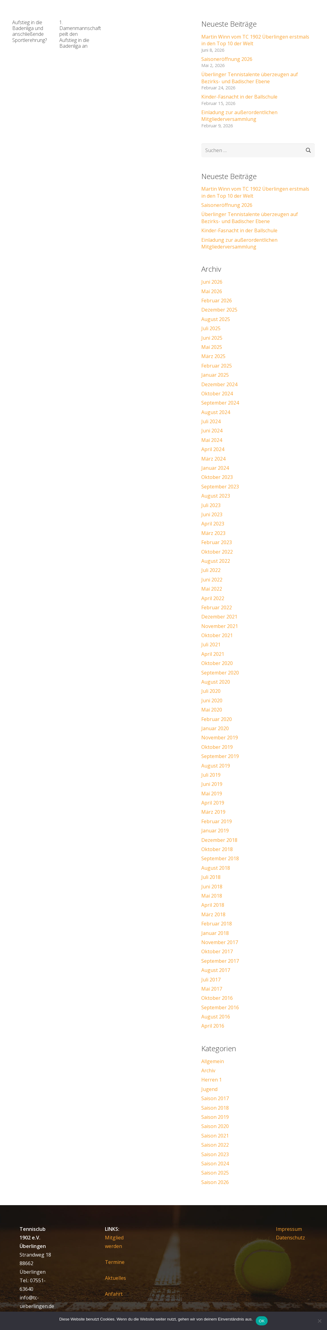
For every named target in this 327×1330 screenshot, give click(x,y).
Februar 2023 (216, 542)
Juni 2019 (211, 784)
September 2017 (220, 961)
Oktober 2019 (217, 747)
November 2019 (219, 737)
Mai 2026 (211, 291)
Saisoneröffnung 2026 (226, 59)
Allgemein (212, 1061)
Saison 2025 (215, 1172)
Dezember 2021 (219, 616)
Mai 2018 (211, 895)
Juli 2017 (211, 979)
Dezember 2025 (219, 309)
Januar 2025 (215, 375)
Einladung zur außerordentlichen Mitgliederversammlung (239, 115)
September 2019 (220, 756)
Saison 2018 (215, 1107)
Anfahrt (114, 1294)
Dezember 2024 (219, 384)
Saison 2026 (215, 1182)
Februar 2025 (216, 365)
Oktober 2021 (217, 635)
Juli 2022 (211, 570)
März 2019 (213, 812)
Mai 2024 (211, 440)
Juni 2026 (211, 281)
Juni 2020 (211, 700)
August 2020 (215, 681)
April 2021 (212, 654)
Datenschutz (290, 1237)
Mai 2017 (211, 988)
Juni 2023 (211, 514)
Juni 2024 (211, 430)
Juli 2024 (211, 421)
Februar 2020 (216, 719)
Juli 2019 (211, 774)
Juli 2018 (211, 877)
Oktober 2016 (217, 998)
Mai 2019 (211, 793)
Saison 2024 (215, 1163)
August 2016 (215, 1016)
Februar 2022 (216, 607)
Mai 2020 (211, 709)
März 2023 (213, 533)
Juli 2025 (211, 328)
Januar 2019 (215, 830)
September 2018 (220, 858)
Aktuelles (115, 1278)
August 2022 (215, 561)
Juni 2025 (211, 337)
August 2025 (215, 319)
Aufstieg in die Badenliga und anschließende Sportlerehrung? (29, 31)
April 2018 (212, 905)
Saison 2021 (215, 1135)
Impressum (289, 1229)
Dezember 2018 (219, 840)
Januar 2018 (215, 933)
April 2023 (212, 523)
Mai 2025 (211, 347)
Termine (114, 1262)
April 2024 (212, 449)
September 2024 (220, 402)
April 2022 (212, 598)
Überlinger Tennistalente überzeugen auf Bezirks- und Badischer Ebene (249, 77)
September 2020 (220, 672)
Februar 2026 (216, 300)
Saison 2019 (215, 1117)
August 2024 (215, 412)
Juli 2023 (211, 505)
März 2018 (213, 914)
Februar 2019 (216, 821)
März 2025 (213, 356)
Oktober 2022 (217, 551)
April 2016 (212, 1025)
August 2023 (215, 495)
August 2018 (215, 868)
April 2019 (212, 802)
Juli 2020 (211, 691)
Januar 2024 (215, 468)
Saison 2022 (215, 1144)
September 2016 (220, 1007)
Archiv (208, 1070)
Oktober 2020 (217, 663)
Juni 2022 (211, 579)
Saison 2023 (215, 1154)
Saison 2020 (215, 1126)
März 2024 (213, 458)
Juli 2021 (211, 644)
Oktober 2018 (217, 849)
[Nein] (319, 1321)
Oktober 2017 (217, 951)
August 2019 (215, 765)
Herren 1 (211, 1079)
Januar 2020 (215, 728)
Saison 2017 (215, 1098)
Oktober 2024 (217, 393)
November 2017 (219, 942)
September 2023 (220, 486)
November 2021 (219, 626)
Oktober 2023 (217, 477)
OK (262, 1321)
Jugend (209, 1089)
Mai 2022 (211, 588)
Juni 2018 (211, 886)
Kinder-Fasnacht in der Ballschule (239, 96)
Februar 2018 (216, 923)
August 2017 (215, 970)
